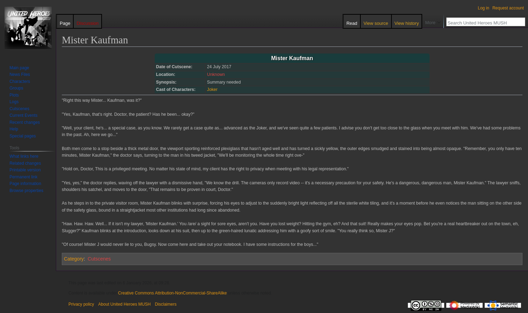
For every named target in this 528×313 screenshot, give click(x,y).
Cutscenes (99, 259)
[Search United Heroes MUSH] (482, 23)
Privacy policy (81, 304)
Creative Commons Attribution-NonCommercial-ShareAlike (172, 293)
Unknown (216, 74)
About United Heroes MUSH (124, 304)
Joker (212, 89)
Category (74, 259)
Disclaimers (165, 304)
